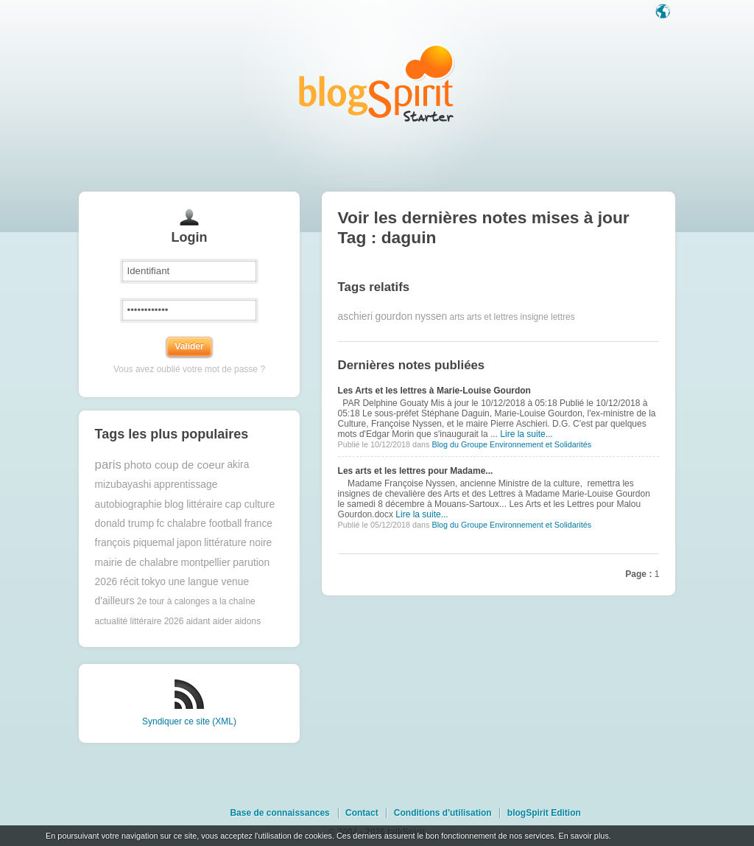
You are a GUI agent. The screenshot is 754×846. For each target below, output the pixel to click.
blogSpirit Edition (544, 813)
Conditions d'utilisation (443, 813)
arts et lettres (492, 317)
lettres (563, 317)
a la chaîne (234, 601)
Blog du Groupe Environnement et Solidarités (511, 444)
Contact (361, 813)
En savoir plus (583, 835)
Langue (664, 12)
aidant (198, 621)
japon (189, 542)
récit (129, 581)
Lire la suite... (526, 434)
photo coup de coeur (174, 464)
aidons (248, 621)
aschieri (355, 316)
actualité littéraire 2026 (139, 621)
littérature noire (238, 542)
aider (223, 621)
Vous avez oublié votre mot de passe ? (189, 369)
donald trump (125, 523)
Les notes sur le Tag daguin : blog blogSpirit (377, 83)
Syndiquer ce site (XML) (189, 721)
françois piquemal (135, 542)
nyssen (431, 316)
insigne (535, 317)
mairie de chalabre (137, 562)
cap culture (250, 504)
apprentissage (186, 484)
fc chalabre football (199, 523)
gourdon (393, 316)
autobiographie (128, 504)
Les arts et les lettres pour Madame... (415, 471)
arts (457, 317)
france (258, 523)
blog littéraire (193, 504)
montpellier (205, 562)
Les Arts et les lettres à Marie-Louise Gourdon (434, 390)
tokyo (153, 581)
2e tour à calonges (173, 601)
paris (108, 465)
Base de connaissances (279, 813)
